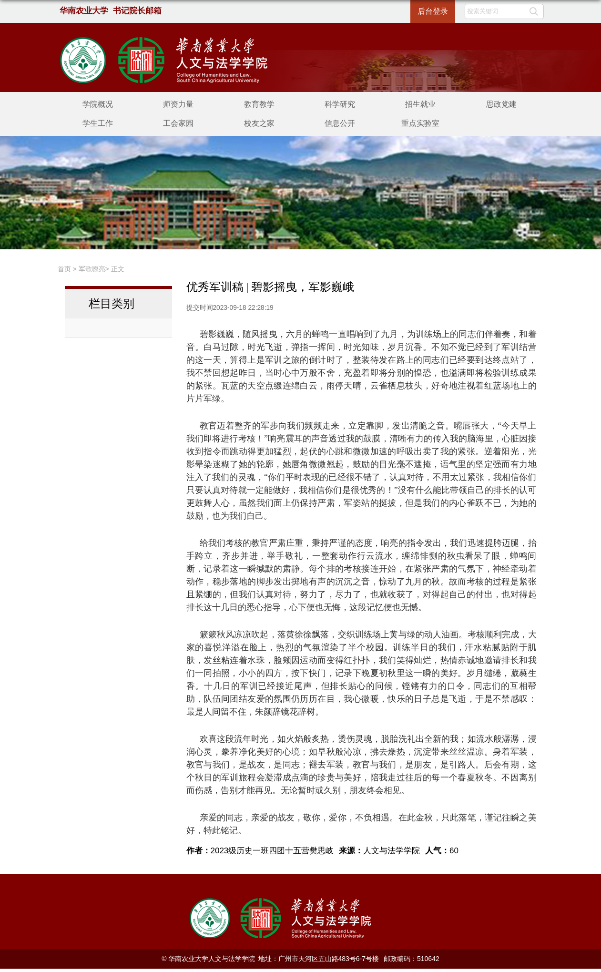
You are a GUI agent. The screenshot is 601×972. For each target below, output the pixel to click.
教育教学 (259, 104)
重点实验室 (420, 123)
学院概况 (97, 104)
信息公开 (340, 123)
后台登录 (433, 11)
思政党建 (501, 104)
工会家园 (178, 123)
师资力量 (178, 104)
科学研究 (340, 104)
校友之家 (259, 123)
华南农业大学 (84, 10)
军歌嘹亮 (92, 269)
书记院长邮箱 (137, 10)
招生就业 (420, 104)
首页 (64, 269)
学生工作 (97, 123)
